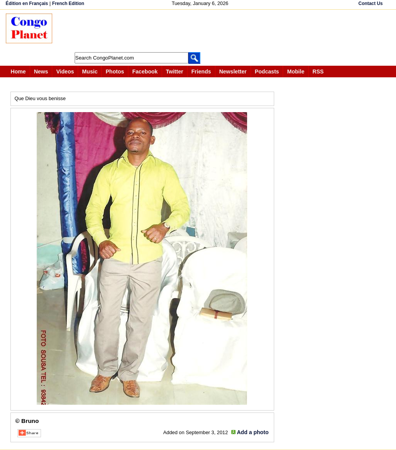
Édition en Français (27, 3)
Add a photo (252, 432)
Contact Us (370, 3)
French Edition (68, 3)
